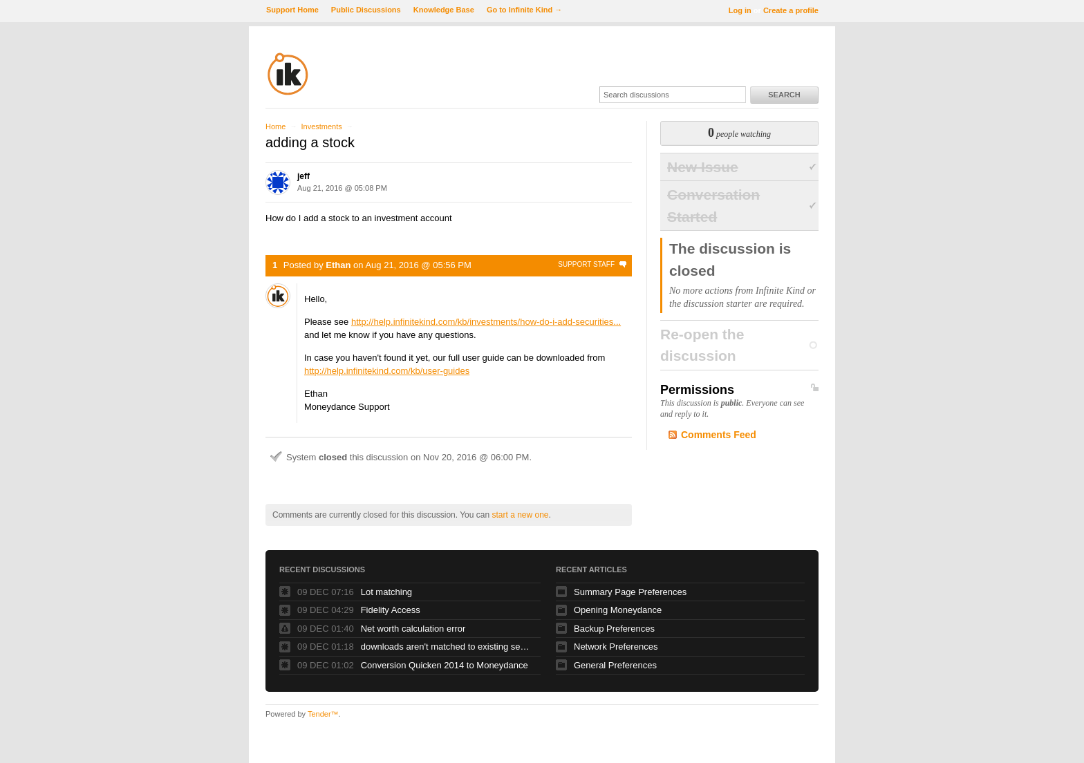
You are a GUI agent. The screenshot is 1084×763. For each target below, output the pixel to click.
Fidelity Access (390, 610)
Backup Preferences (614, 628)
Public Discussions (366, 10)
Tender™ (323, 714)
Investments (321, 126)
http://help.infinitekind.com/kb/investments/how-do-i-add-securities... (486, 322)
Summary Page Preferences (630, 592)
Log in (740, 10)
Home (275, 126)
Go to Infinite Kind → (524, 10)
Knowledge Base (443, 10)
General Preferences (615, 665)
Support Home (292, 10)
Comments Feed (718, 434)
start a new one (520, 515)
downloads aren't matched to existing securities (447, 646)
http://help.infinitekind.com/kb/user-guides (386, 371)
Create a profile (791, 10)
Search (784, 95)
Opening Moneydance (618, 610)
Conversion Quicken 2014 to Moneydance (444, 665)
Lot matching (386, 592)
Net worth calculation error (413, 628)
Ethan (338, 265)
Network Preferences (615, 646)
